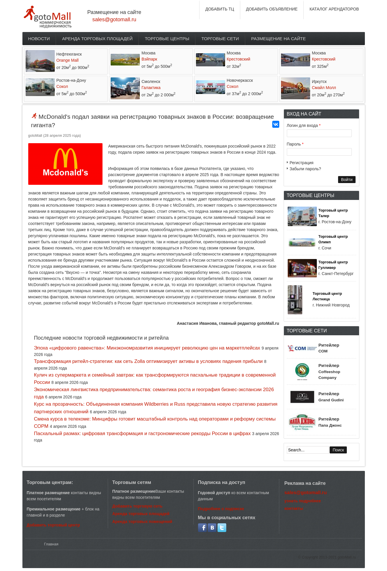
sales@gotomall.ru (114, 19)
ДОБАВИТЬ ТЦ (219, 9)
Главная (51, 544)
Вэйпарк (149, 59)
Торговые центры (167, 38)
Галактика (151, 87)
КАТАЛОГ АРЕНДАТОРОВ (334, 9)
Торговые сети (220, 38)
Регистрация (302, 162)
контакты (293, 508)
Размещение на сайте (278, 38)
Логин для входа (304, 125)
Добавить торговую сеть (137, 506)
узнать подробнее (302, 501)
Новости (39, 38)
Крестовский (238, 59)
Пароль (295, 144)
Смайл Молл (324, 87)
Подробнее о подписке (221, 508)
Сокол (62, 86)
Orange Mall (67, 60)
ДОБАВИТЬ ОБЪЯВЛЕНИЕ (272, 9)
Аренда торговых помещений (142, 521)
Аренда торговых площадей (97, 38)
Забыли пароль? (305, 168)
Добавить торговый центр (53, 525)
